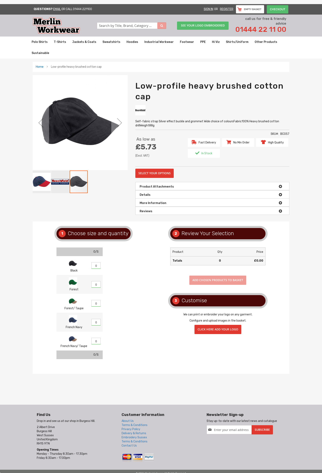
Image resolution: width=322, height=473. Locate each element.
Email (57, 9)
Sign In (208, 9)
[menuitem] (40, 42)
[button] (41, 122)
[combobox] (131, 25)
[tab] (212, 186)
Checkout (277, 9)
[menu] (161, 48)
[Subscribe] (262, 429)
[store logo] (65, 25)
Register (226, 9)
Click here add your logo (218, 329)
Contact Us (129, 445)
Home (40, 67)
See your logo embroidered (203, 25)
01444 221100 (82, 9)
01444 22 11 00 (260, 29)
